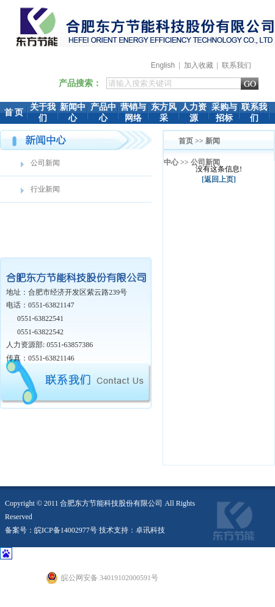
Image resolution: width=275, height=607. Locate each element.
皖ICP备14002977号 (65, 530)
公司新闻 (45, 163)
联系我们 (236, 65)
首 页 (14, 112)
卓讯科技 (150, 530)
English (163, 65)
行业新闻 (45, 189)
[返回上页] (219, 179)
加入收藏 (198, 65)
